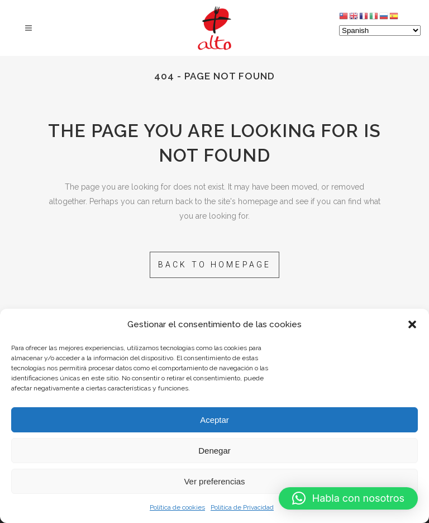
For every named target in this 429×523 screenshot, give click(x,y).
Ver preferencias (214, 481)
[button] (412, 324)
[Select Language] (380, 30)
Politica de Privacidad (242, 507)
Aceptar (214, 420)
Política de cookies (177, 507)
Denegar (214, 450)
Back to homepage (214, 264)
